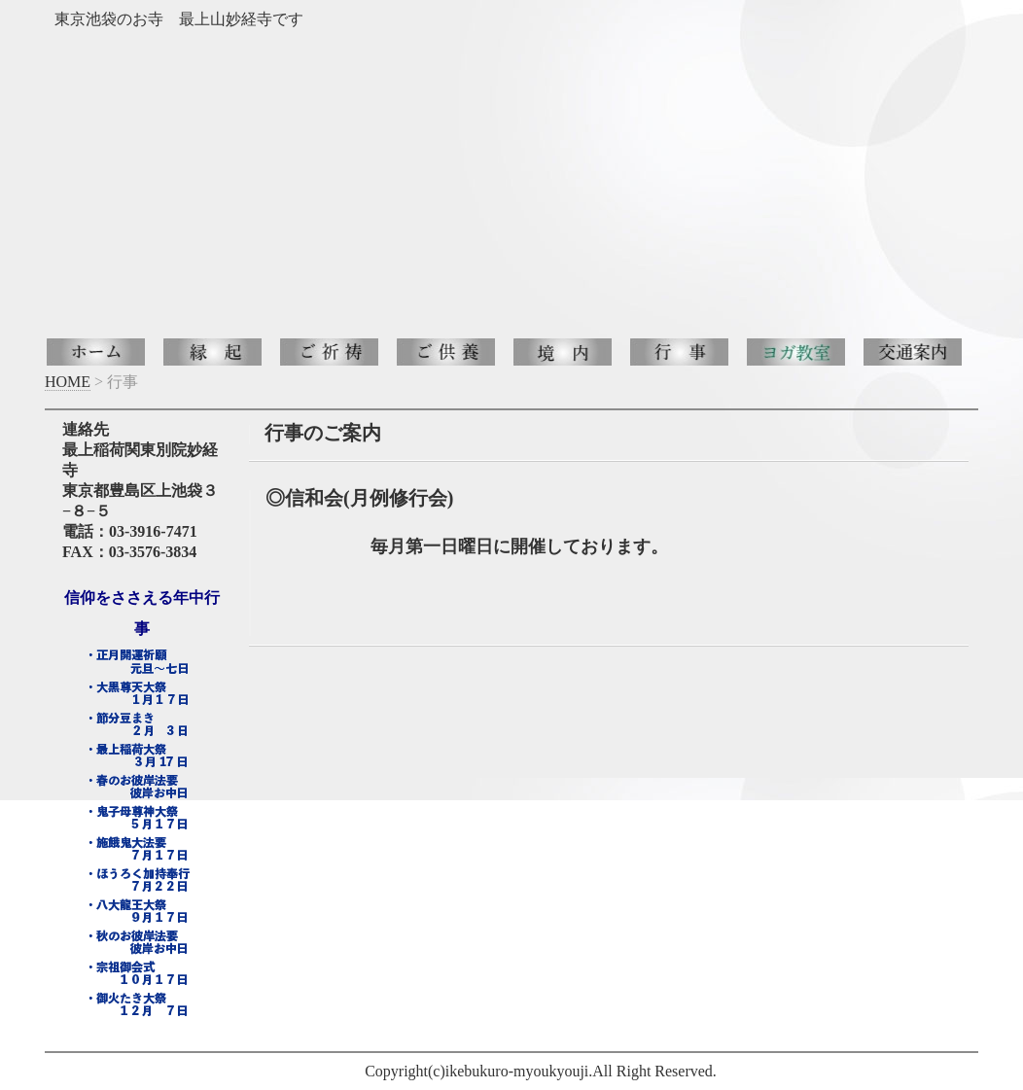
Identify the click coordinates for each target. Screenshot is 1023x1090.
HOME (67, 381)
